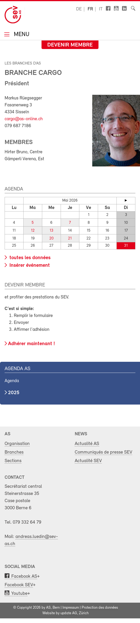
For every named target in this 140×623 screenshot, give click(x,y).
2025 (13, 393)
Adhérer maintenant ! (31, 344)
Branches (14, 452)
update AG (68, 613)
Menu (20, 34)
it (101, 9)
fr (90, 9)
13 (51, 231)
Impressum (71, 608)
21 (70, 238)
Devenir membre (70, 45)
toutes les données (29, 258)
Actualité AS (87, 443)
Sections (13, 460)
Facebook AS (24, 576)
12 (33, 231)
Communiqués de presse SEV (103, 452)
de (79, 9)
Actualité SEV (88, 460)
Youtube (19, 593)
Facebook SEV (19, 585)
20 (51, 238)
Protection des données (100, 608)
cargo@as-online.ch (24, 119)
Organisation (17, 443)
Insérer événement (29, 265)
